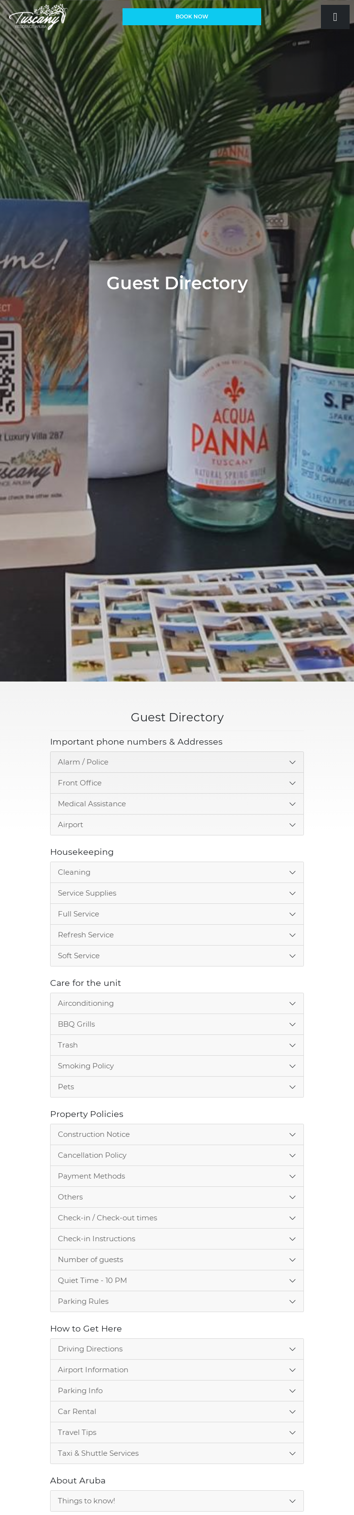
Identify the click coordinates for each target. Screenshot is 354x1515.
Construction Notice (94, 1134)
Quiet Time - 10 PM (92, 1280)
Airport (70, 824)
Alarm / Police (83, 761)
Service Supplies (87, 893)
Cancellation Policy (92, 1155)
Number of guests (90, 1259)
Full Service (78, 913)
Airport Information (93, 1369)
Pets (66, 1086)
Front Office (80, 782)
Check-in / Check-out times (107, 1217)
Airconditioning (86, 1003)
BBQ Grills (76, 1024)
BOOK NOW (192, 17)
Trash (68, 1044)
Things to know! (86, 1500)
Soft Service (79, 955)
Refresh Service (86, 934)
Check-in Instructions (96, 1238)
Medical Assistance (92, 803)
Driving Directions (90, 1348)
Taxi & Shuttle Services (98, 1453)
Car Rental (77, 1411)
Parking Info (80, 1390)
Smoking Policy (86, 1065)
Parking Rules (83, 1301)
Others (70, 1196)
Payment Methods (91, 1176)
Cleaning (74, 872)
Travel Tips (77, 1432)
